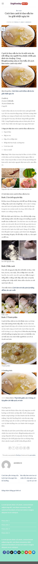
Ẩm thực (19, 10)
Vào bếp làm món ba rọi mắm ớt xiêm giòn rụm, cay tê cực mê (28, 477)
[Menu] (3, 3)
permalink (32, 455)
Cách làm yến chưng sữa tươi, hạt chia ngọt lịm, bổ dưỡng (10, 477)
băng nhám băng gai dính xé (11, 490)
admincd (28, 22)
